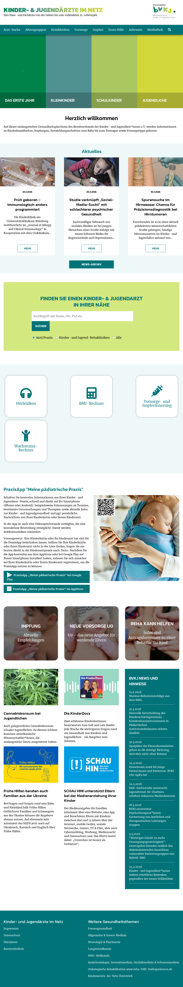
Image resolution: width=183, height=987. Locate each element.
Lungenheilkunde (99, 948)
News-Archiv (92, 264)
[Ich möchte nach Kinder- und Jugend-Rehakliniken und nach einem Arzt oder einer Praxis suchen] (114, 337)
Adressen (135, 30)
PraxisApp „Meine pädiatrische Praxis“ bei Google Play (44, 576)
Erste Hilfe (116, 30)
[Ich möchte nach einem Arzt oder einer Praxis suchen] (34, 337)
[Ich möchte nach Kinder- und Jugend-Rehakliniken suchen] (57, 337)
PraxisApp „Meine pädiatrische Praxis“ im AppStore (45, 588)
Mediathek (155, 30)
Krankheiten (60, 30)
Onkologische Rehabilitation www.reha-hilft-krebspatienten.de (130, 969)
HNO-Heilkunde (99, 955)
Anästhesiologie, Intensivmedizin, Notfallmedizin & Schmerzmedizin (133, 962)
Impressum (11, 928)
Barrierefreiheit (14, 948)
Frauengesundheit (100, 928)
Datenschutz (12, 935)
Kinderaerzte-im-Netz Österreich (110, 976)
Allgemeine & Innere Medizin (107, 935)
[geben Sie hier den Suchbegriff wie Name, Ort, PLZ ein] (82, 316)
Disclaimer (11, 942)
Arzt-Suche (12, 30)
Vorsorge (81, 30)
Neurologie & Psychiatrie (104, 942)
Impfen (98, 30)
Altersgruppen (35, 30)
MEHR (27, 248)
